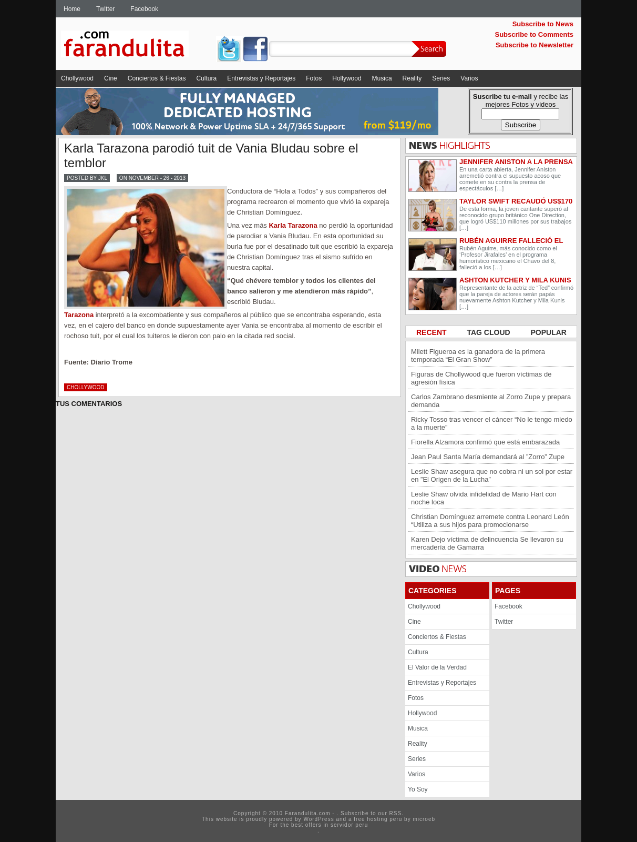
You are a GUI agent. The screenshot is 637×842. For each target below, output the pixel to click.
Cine (110, 78)
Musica (382, 78)
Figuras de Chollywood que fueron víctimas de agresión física (481, 378)
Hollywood (346, 78)
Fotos (314, 78)
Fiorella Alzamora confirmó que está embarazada (485, 442)
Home (72, 9)
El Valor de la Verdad (437, 667)
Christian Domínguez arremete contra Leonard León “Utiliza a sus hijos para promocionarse (490, 521)
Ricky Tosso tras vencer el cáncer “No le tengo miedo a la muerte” (491, 423)
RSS (395, 813)
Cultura (206, 78)
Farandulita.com (137, 46)
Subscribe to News (542, 24)
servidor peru (349, 825)
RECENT (432, 332)
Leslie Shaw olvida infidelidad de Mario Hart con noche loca (484, 498)
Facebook (144, 9)
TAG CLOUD (489, 332)
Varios (469, 78)
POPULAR (549, 332)
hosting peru (384, 819)
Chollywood (77, 78)
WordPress (318, 819)
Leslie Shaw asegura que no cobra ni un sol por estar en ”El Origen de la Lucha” (491, 475)
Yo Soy (418, 789)
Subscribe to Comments (534, 34)
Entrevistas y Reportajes (261, 78)
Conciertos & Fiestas (157, 78)
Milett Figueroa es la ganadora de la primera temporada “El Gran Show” (478, 355)
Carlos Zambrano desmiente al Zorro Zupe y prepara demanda (491, 401)
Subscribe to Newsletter (534, 45)
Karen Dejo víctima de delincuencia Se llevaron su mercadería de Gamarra (487, 543)
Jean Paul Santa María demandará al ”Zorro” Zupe (487, 457)
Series (441, 78)
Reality (412, 78)
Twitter (105, 9)
